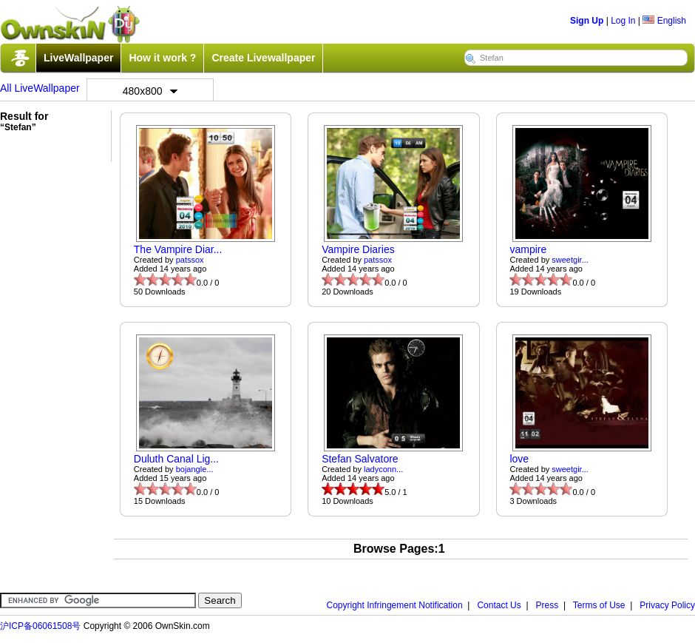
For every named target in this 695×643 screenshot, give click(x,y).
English (664, 21)
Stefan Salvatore (360, 459)
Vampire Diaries (358, 249)
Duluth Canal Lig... (176, 459)
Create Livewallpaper (263, 58)
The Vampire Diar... (178, 249)
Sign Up (586, 21)
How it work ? (162, 58)
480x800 (150, 91)
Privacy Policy (667, 605)
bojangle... (195, 469)
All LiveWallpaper (40, 88)
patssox (190, 259)
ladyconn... (383, 469)
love (519, 459)
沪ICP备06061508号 (40, 626)
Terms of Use (599, 605)
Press (547, 605)
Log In (623, 21)
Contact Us (499, 605)
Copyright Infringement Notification (395, 605)
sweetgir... (570, 259)
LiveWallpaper (78, 58)
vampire (527, 249)
